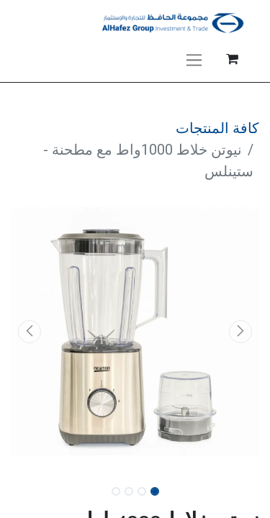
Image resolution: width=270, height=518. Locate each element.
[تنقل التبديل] (194, 59)
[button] (240, 331)
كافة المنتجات (217, 128)
